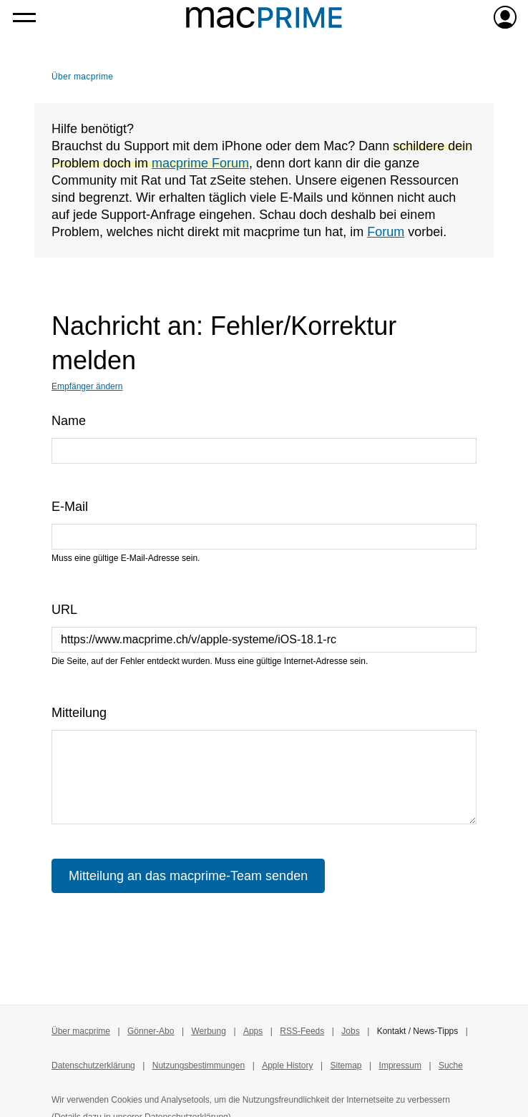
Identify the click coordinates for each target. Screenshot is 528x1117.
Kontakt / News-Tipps (418, 1031)
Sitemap (346, 1065)
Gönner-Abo (150, 1031)
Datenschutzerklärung (93, 1065)
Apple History (287, 1065)
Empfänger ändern (87, 386)
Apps (253, 1031)
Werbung (208, 1031)
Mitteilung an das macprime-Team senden (188, 876)
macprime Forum (200, 163)
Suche (451, 1065)
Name (69, 421)
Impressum (400, 1065)
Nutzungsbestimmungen (198, 1065)
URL (64, 610)
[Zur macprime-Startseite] (264, 17)
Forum (385, 232)
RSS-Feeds (302, 1031)
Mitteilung (79, 713)
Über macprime (82, 77)
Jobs (350, 1031)
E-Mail (70, 506)
